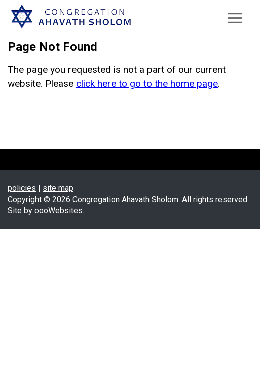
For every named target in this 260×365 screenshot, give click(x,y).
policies (22, 188)
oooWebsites (58, 210)
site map (58, 188)
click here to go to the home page (147, 83)
